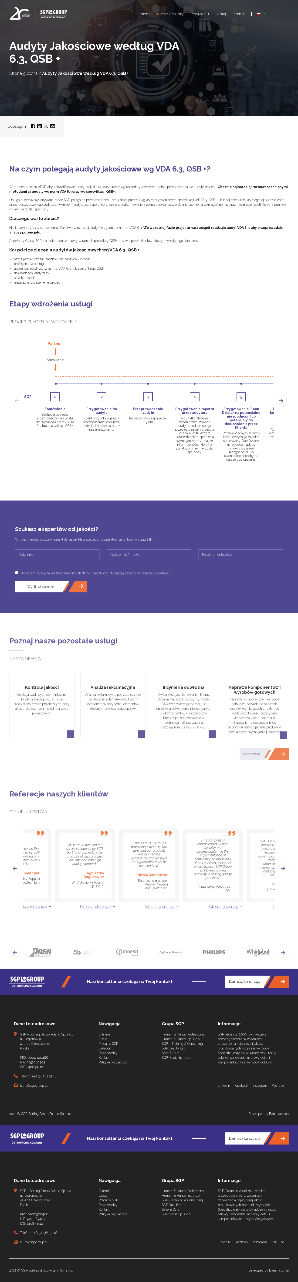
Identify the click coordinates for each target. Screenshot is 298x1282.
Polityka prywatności (113, 1062)
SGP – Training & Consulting (182, 1043)
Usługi (222, 14)
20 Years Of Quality (170, 14)
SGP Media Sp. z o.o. (176, 1057)
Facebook (241, 1085)
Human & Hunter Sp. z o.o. (181, 1039)
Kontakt (239, 14)
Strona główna (23, 73)
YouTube (278, 1085)
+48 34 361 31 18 (44, 1076)
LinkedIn (224, 1085)
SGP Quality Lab (173, 1048)
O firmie (143, 14)
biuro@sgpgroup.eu (34, 1085)
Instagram (260, 1085)
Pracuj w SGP (200, 14)
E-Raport (105, 1048)
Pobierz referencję (31, 936)
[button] (14, 899)
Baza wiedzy (108, 1053)
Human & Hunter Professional (183, 1034)
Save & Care (170, 1053)
